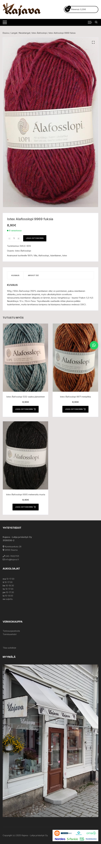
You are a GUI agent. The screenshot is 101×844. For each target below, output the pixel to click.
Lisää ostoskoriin (35, 238)
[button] (93, 42)
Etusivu (6, 33)
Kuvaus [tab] (15, 275)
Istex (64, 255)
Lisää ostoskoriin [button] (25, 409)
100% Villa (32, 255)
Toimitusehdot (9, 634)
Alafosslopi (43, 255)
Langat (14, 33)
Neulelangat (24, 33)
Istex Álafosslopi (39, 33)
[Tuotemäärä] (14, 238)
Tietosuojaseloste (11, 631)
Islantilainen (55, 255)
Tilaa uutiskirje (9, 647)
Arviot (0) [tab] (33, 275)
